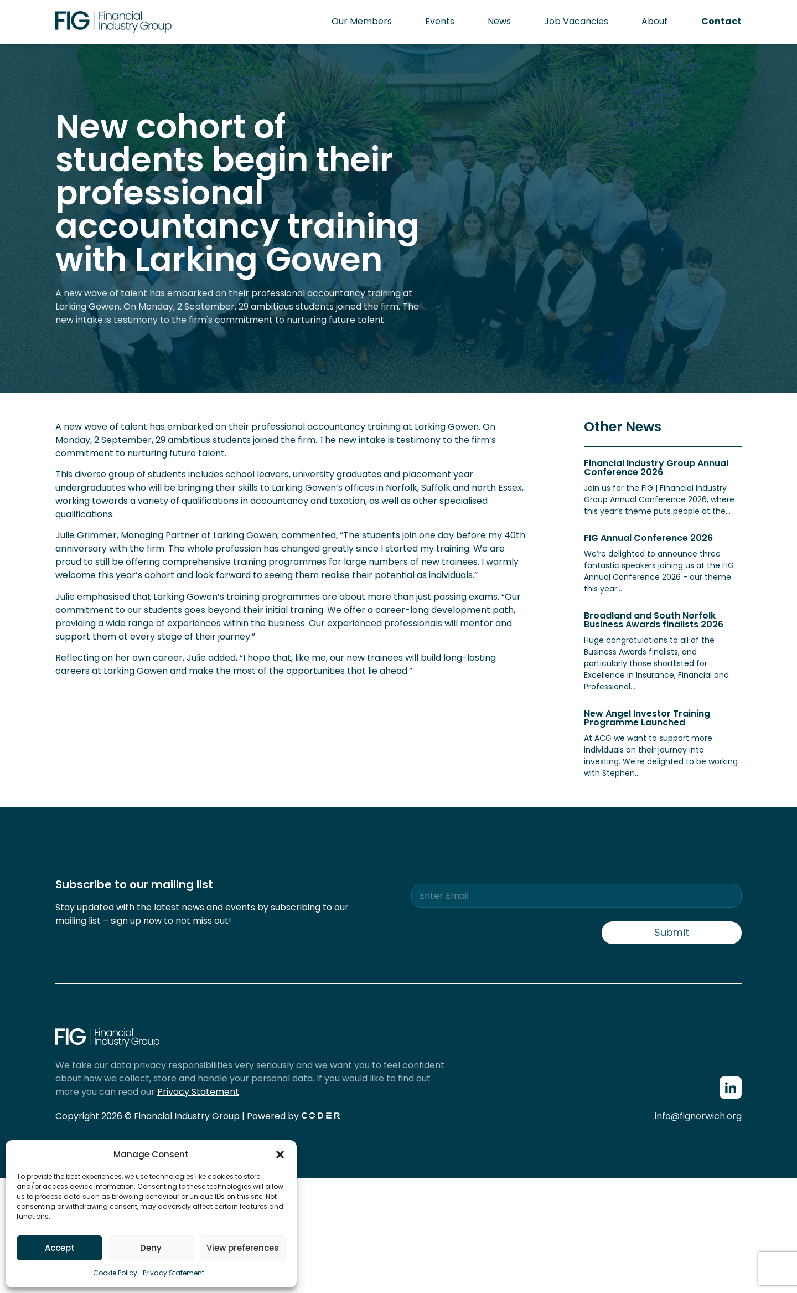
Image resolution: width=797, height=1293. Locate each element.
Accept (60, 1248)
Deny (151, 1248)
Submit (671, 932)
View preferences (242, 1248)
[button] (280, 1154)
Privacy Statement (173, 1272)
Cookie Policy (115, 1272)
